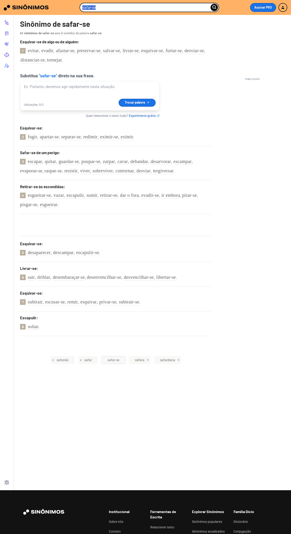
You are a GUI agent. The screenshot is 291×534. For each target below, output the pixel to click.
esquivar (88, 301)
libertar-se (166, 277)
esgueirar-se (39, 195)
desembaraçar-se (69, 277)
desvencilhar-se (139, 277)
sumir (92, 195)
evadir (47, 50)
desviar (144, 170)
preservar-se (88, 50)
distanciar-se (32, 59)
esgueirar (49, 204)
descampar (63, 252)
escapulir (75, 195)
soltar (33, 326)
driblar (43, 277)
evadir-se (150, 195)
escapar (35, 161)
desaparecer (39, 252)
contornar (125, 170)
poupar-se (90, 161)
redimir (90, 136)
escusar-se (55, 301)
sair (31, 277)
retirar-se (108, 195)
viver (85, 170)
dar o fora (129, 195)
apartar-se (49, 136)
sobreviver (103, 170)
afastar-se (65, 50)
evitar (33, 50)
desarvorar (161, 161)
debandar (139, 161)
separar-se (71, 136)
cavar (122, 161)
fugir (32, 136)
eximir (127, 136)
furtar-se (174, 50)
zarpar (109, 161)
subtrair (35, 301)
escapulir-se (87, 252)
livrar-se (131, 50)
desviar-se (194, 50)
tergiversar (163, 170)
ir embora (170, 195)
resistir (71, 170)
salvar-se (111, 50)
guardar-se (69, 161)
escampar (183, 161)
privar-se (107, 301)
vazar (59, 195)
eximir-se (109, 136)
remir (72, 301)
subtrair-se (129, 301)
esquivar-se (152, 50)
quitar (50, 161)
